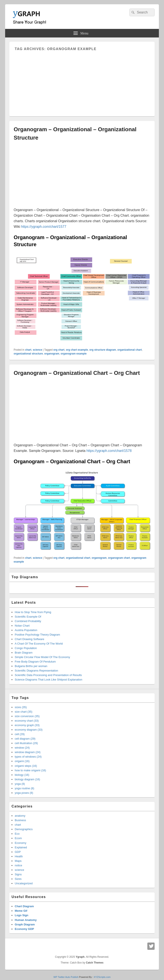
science (37, 349)
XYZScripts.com (102, 977)
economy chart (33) (27, 720)
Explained (21, 847)
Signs (18, 874)
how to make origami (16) (30, 770)
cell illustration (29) (26, 743)
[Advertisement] (82, 81)
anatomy (20, 815)
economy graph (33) (27, 725)
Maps (18, 860)
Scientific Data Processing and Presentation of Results (48, 675)
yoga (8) (20, 783)
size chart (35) (23, 711)
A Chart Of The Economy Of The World (39, 643)
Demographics (24, 829)
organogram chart (119, 557)
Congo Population (26, 648)
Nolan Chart (22, 625)
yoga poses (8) (24, 792)
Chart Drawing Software (29, 639)
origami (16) (22, 761)
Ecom (18, 838)
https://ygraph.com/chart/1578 (109, 451)
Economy (20, 842)
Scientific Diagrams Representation (36, 670)
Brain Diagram (23, 652)
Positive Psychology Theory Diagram (37, 634)
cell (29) (20, 734)
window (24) (22, 747)
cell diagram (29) (25, 738)
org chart (58, 349)
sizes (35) (21, 707)
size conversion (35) (27, 716)
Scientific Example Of (28, 616)
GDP (18, 851)
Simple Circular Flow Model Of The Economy (42, 657)
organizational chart (129, 349)
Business (20, 820)
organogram (51, 353)
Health (19, 856)
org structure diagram (102, 349)
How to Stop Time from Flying (33, 612)
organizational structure (28, 353)
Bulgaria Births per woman (31, 666)
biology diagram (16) (27, 779)
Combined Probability (28, 621)
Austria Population (26, 630)
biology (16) (22, 774)
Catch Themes (94, 962)
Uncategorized (24, 883)
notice (18, 865)
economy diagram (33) (28, 729)
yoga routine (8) (24, 788)
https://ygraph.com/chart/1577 (43, 226)
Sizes (18, 878)
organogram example (73, 353)
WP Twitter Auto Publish (65, 977)
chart (28, 349)
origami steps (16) (26, 765)
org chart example (77, 349)
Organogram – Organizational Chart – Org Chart (77, 373)
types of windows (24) (28, 756)
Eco (17, 833)
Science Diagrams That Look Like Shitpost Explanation (48, 679)
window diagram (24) (28, 752)
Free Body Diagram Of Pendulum (35, 661)
